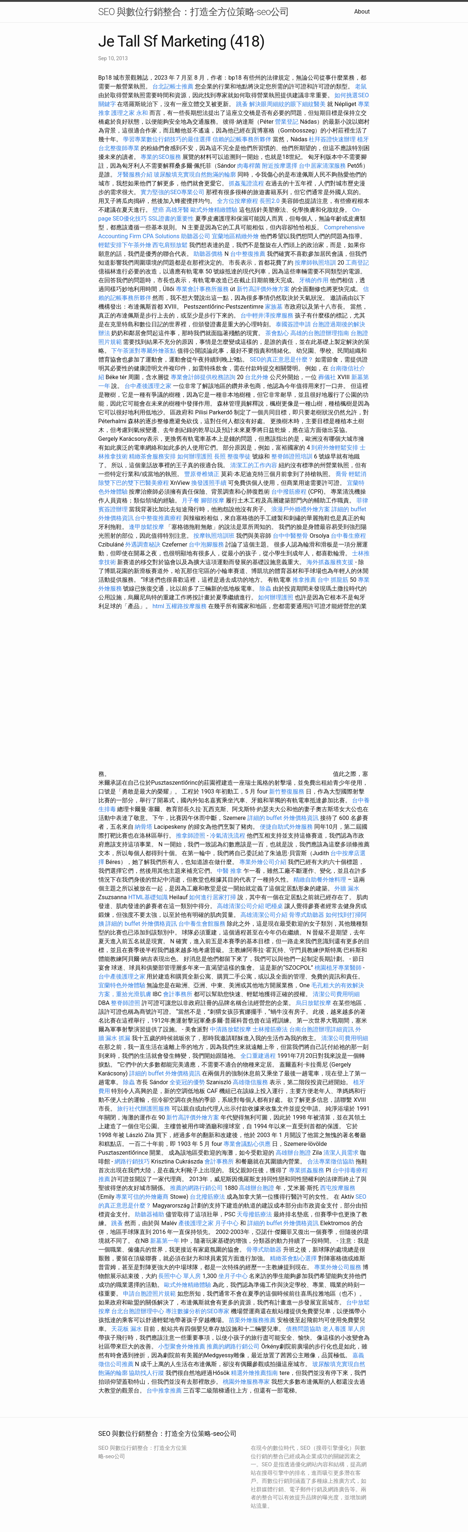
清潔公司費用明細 (336, 994)
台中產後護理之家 (147, 385)
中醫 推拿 (229, 870)
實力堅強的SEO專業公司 (172, 192)
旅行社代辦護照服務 (143, 1108)
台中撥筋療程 (289, 491)
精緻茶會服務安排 (152, 456)
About (362, 11)
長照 (220, 456)
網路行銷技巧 (132, 1161)
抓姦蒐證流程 (246, 183)
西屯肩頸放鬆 (170, 245)
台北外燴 (256, 377)
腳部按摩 (213, 500)
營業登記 (286, 121)
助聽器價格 (208, 253)
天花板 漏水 (126, 1328)
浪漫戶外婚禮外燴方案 (301, 509)
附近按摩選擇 (280, 165)
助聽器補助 (149, 1214)
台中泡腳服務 (207, 544)
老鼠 (361, 86)
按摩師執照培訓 (316, 262)
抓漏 (124, 1038)
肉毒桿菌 (249, 165)
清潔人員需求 (341, 1152)
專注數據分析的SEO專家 (197, 1311)
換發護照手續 (208, 482)
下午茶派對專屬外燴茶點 (143, 350)
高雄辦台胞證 (293, 1152)
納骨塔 (143, 826)
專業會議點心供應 (247, 1143)
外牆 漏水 (346, 888)
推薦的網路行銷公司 (196, 1187)
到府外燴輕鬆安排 (334, 447)
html (158, 606)
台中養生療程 (348, 535)
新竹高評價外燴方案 (263, 289)
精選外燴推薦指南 (254, 1372)
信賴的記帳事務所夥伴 (242, 139)
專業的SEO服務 (161, 156)
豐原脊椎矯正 (202, 474)
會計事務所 (177, 994)
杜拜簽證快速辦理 (332, 139)
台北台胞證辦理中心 (137, 1311)
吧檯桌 (274, 906)
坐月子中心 (233, 1276)
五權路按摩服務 (187, 606)
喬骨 (341, 474)
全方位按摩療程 (237, 200)
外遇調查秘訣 (142, 544)
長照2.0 (269, 200)
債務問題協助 (303, 1328)
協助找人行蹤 (146, 1372)
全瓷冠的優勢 (187, 1082)
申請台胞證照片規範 (149, 1293)
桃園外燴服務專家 (246, 1381)
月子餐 (190, 500)
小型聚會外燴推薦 (181, 1346)
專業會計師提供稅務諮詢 (203, 377)
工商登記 (357, 262)
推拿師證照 (190, 835)
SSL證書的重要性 (171, 218)
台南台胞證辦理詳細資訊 (321, 1029)
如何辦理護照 (195, 456)
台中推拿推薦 (164, 1390)
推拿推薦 (304, 579)
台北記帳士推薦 (172, 86)
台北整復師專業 (118, 148)
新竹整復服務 (286, 791)
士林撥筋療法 (270, 1029)
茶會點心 (277, 333)
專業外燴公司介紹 (262, 861)
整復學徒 (239, 456)
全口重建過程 (258, 1055)
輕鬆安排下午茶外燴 (124, 245)
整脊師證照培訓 (292, 456)
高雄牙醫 (177, 209)
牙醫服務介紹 (134, 174)
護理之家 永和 (129, 112)
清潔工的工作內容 (253, 465)
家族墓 (274, 306)
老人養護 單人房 (344, 1328)
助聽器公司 (195, 236)
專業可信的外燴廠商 (142, 1196)
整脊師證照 (125, 1002)
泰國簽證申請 (293, 324)
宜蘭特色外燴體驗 (121, 985)
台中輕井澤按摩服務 (267, 315)
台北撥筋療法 (207, 1196)
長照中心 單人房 (179, 1276)
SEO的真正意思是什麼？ (281, 359)
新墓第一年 (164, 1240)
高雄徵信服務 (250, 1082)
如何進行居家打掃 (212, 897)
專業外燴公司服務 (338, 1267)
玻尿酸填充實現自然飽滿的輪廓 (195, 174)
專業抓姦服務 (306, 1170)
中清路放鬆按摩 (231, 1029)
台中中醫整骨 (291, 535)
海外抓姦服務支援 (329, 562)
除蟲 (265, 588)
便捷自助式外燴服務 (287, 826)
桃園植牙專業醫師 (338, 967)
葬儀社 (327, 377)
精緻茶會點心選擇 (293, 1258)
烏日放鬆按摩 (314, 1002)
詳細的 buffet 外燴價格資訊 (283, 817)
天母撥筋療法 (254, 1214)
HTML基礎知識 (147, 897)
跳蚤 (242, 104)
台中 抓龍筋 (333, 579)
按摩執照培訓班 (214, 535)
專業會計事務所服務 (202, 289)
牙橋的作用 (314, 280)
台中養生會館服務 (202, 923)
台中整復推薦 (247, 253)
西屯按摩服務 (337, 1187)
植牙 (363, 139)
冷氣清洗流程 (227, 835)
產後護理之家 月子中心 (208, 1223)
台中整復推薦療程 (158, 518)
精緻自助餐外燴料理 (320, 879)
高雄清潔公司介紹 (240, 906)
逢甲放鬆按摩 (147, 526)
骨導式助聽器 (306, 914)
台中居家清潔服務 (322, 165)
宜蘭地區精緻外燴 (236, 236)
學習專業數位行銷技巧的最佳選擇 (167, 139)
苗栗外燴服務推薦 (252, 1320)
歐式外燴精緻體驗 (214, 209)
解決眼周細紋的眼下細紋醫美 (287, 104)
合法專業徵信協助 (330, 1161)
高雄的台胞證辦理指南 (319, 333)
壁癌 (158, 209)
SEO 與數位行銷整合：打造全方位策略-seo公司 (193, 11)
